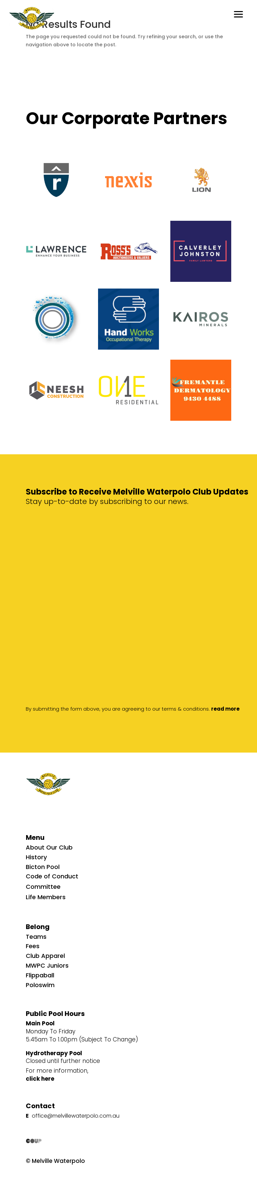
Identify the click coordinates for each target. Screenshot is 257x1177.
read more (225, 708)
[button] (239, 13)
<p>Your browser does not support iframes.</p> (141, 526)
